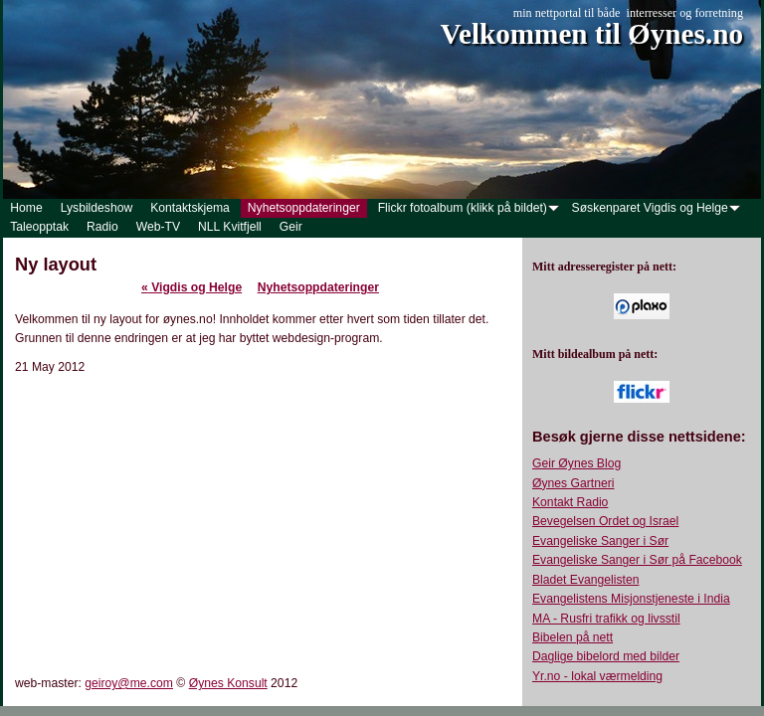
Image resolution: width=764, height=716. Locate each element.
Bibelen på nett (572, 637)
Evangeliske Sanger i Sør (600, 541)
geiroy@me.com (129, 683)
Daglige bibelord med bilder (605, 656)
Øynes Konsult (228, 683)
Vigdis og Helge (191, 287)
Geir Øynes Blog (576, 463)
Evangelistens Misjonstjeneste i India (631, 599)
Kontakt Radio (570, 502)
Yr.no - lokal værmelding (597, 676)
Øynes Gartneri (573, 483)
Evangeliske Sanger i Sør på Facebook (637, 560)
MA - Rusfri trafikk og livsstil (606, 619)
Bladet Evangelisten (585, 580)
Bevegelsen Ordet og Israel (605, 521)
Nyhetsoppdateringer (318, 287)
